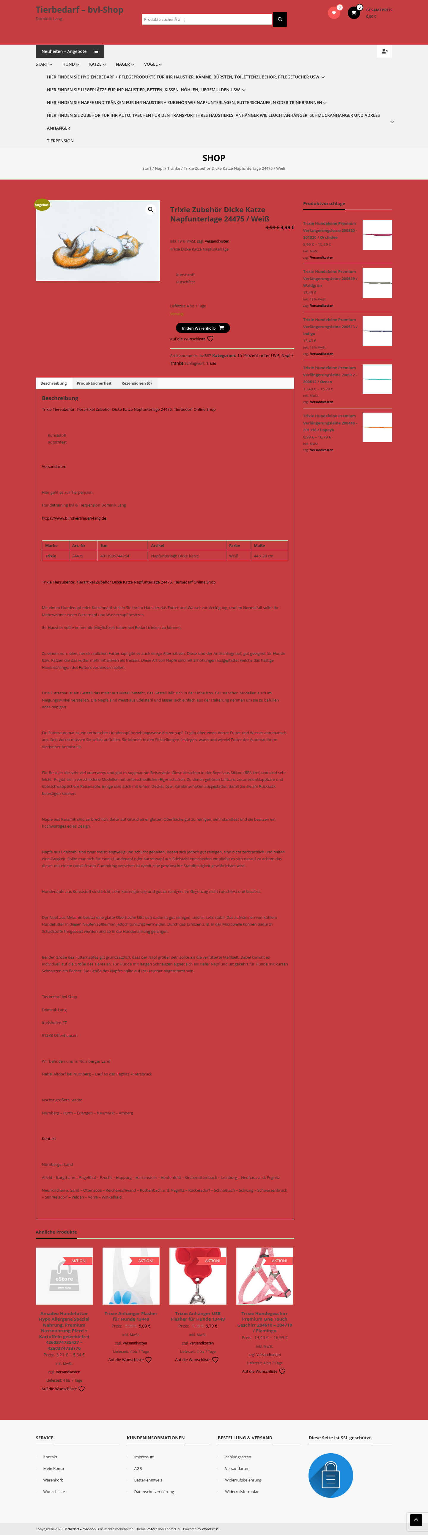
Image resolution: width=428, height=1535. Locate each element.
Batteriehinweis (148, 1480)
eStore (152, 1529)
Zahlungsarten (238, 1456)
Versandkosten (217, 241)
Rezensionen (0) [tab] (137, 383)
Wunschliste (54, 1491)
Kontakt (49, 1138)
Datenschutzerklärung (154, 1491)
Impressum (144, 1456)
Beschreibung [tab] (53, 383)
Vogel (151, 64)
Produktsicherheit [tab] (94, 383)
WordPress (210, 1529)
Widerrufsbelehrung (243, 1480)
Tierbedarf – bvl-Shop (79, 9)
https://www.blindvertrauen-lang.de (74, 518)
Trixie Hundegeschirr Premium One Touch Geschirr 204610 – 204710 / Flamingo (264, 1322)
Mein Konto (53, 1468)
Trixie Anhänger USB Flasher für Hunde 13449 (198, 1316)
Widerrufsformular (242, 1491)
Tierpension (60, 141)
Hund (68, 64)
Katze (95, 64)
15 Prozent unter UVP (258, 355)
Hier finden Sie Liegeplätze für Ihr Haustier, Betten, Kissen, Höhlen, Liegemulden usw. (144, 89)
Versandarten (54, 466)
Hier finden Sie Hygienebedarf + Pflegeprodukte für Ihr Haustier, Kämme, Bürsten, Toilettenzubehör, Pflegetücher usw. (183, 77)
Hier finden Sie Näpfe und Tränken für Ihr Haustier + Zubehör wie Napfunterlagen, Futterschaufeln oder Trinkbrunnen (184, 102)
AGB (138, 1468)
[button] (150, 209)
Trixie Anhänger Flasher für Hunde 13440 (131, 1316)
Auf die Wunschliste (192, 339)
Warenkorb (53, 1480)
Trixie (211, 363)
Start (42, 64)
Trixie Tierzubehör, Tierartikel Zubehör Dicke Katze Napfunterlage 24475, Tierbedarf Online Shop (129, 409)
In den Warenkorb (198, 328)
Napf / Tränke (167, 168)
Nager (123, 64)
